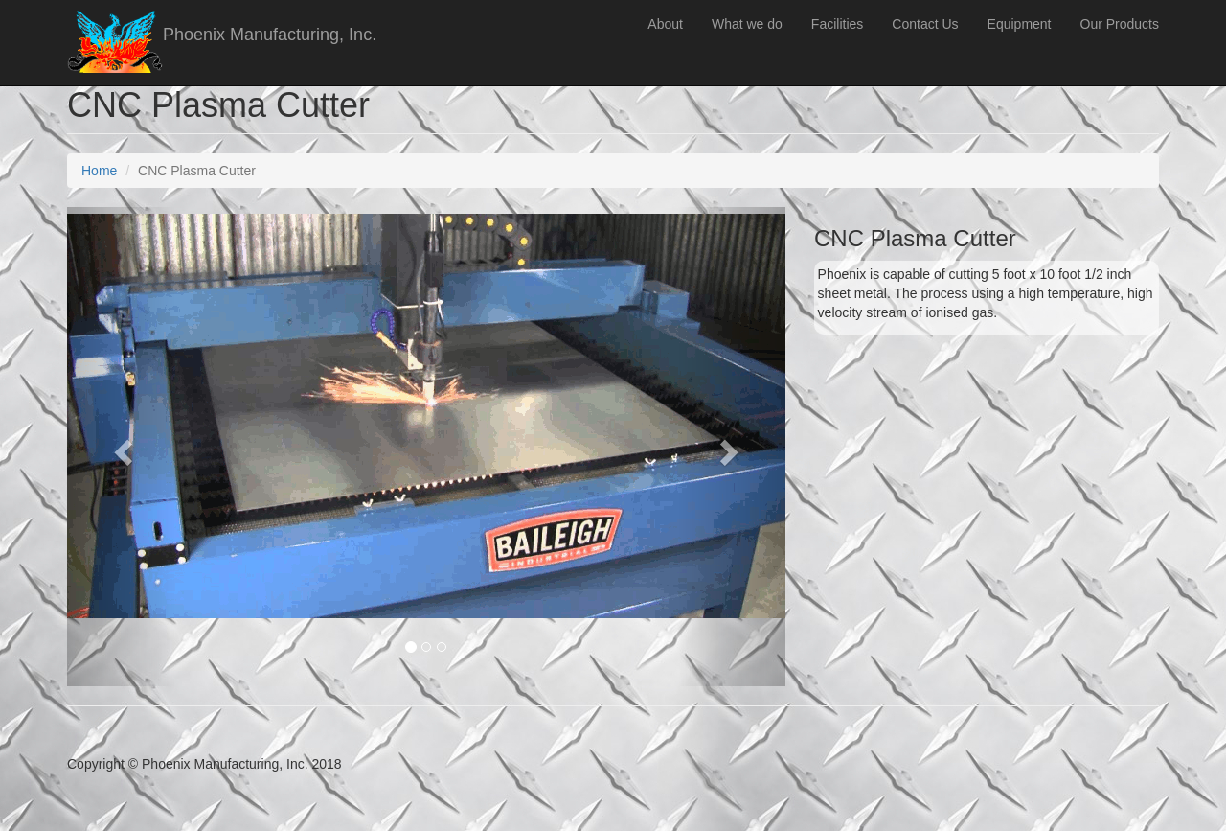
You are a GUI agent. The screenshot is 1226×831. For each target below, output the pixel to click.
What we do (747, 24)
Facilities (837, 24)
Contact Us (925, 24)
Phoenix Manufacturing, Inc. (269, 34)
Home (99, 170)
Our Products (1119, 24)
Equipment (1020, 24)
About (665, 24)
